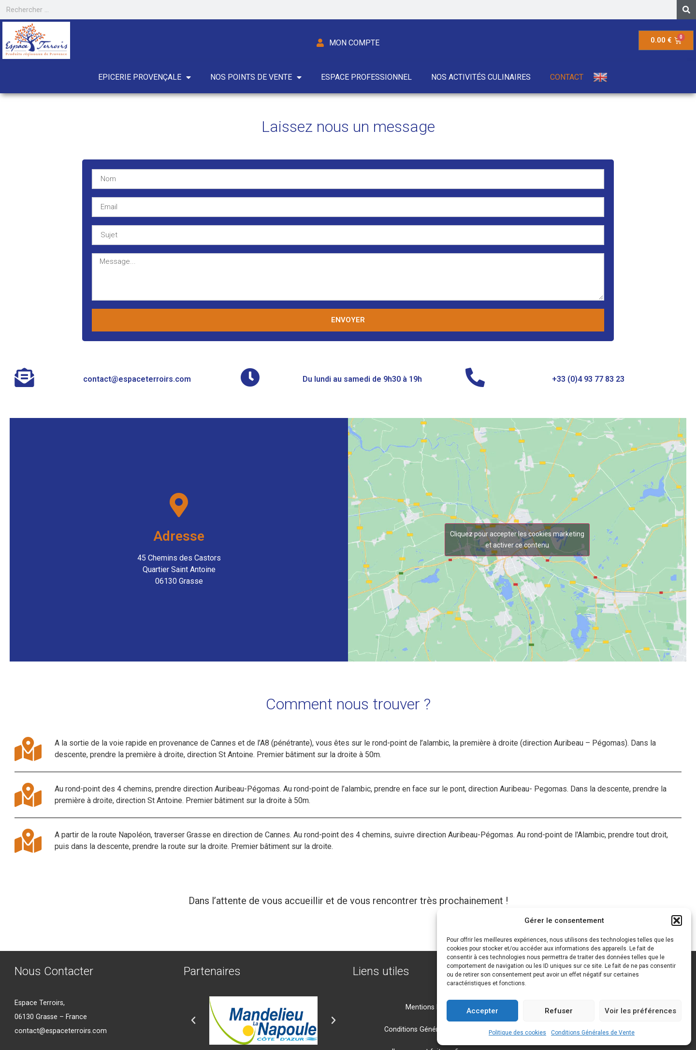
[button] (677, 920)
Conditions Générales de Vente (593, 1032)
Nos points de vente (256, 77)
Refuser (559, 1011)
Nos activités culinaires (481, 77)
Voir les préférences (640, 1011)
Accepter (482, 1011)
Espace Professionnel (366, 77)
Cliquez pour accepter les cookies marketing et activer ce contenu (517, 539)
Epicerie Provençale (144, 77)
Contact (566, 77)
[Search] (686, 9)
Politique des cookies (517, 1032)
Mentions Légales (433, 1007)
